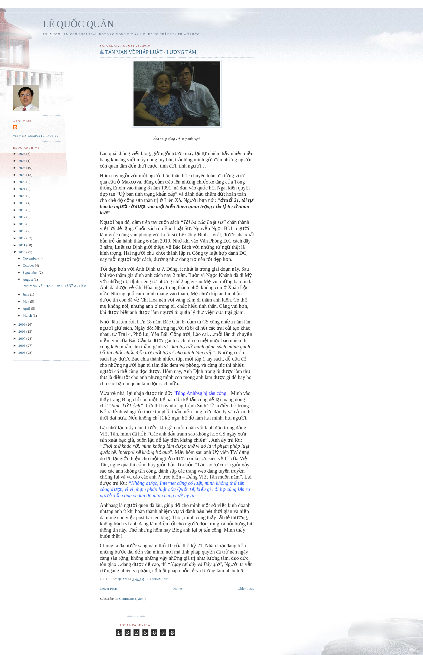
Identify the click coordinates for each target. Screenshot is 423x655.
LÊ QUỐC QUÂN (78, 24)
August (28, 279)
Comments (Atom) (132, 599)
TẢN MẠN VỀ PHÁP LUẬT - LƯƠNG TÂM (150, 52)
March (28, 315)
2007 (22, 338)
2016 (22, 224)
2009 (22, 324)
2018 (22, 210)
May (26, 301)
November (30, 258)
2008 (22, 331)
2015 (22, 231)
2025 (22, 161)
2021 (22, 189)
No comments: (159, 579)
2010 (22, 252)
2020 (22, 196)
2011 (22, 245)
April (27, 308)
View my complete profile (36, 135)
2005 (22, 353)
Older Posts (246, 589)
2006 (22, 345)
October (29, 265)
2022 (22, 182)
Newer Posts (108, 589)
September (31, 272)
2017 (22, 217)
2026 (22, 154)
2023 (22, 175)
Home (177, 589)
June (26, 294)
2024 (22, 168)
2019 (22, 203)
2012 (22, 238)
